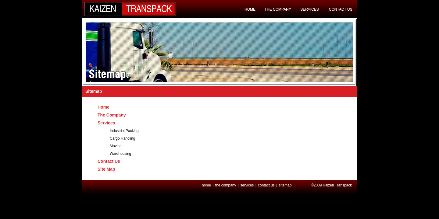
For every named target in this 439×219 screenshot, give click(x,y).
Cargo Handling (122, 138)
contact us (267, 185)
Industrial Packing (124, 131)
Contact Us (109, 161)
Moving (116, 146)
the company (226, 185)
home (207, 185)
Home (103, 107)
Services (106, 122)
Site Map (106, 169)
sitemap (285, 185)
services (247, 185)
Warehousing (120, 153)
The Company (112, 115)
